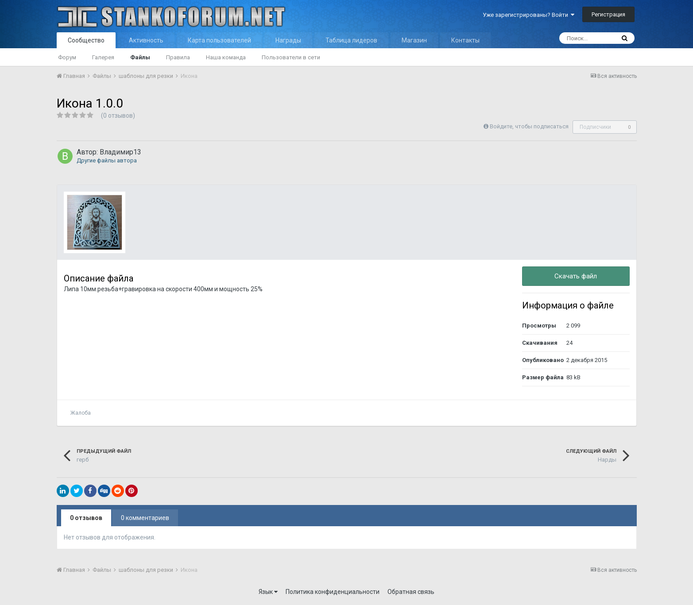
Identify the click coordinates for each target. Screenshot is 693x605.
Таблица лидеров (351, 40)
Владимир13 (120, 152)
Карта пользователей (219, 40)
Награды (288, 40)
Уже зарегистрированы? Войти (528, 15)
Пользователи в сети (291, 57)
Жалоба (80, 413)
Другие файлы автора (107, 160)
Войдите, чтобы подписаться (529, 126)
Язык (268, 591)
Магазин (414, 40)
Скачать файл (575, 276)
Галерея (103, 57)
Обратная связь (410, 591)
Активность (146, 40)
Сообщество (86, 40)
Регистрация (608, 14)
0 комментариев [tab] (145, 517)
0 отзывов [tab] (86, 517)
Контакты (465, 40)
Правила (178, 57)
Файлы (140, 57)
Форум (67, 57)
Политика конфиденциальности (332, 591)
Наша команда (226, 57)
